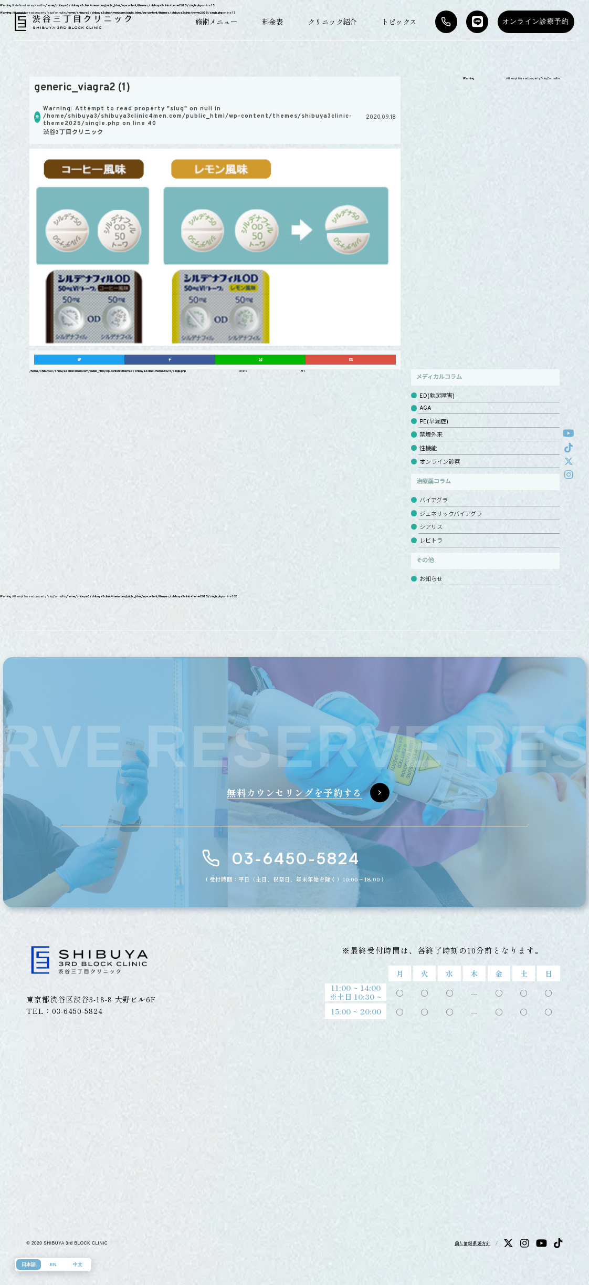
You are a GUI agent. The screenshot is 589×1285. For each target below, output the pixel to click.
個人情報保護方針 (473, 1243)
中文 (77, 1264)
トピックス (399, 21)
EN (53, 1264)
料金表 (272, 21)
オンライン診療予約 (536, 21)
